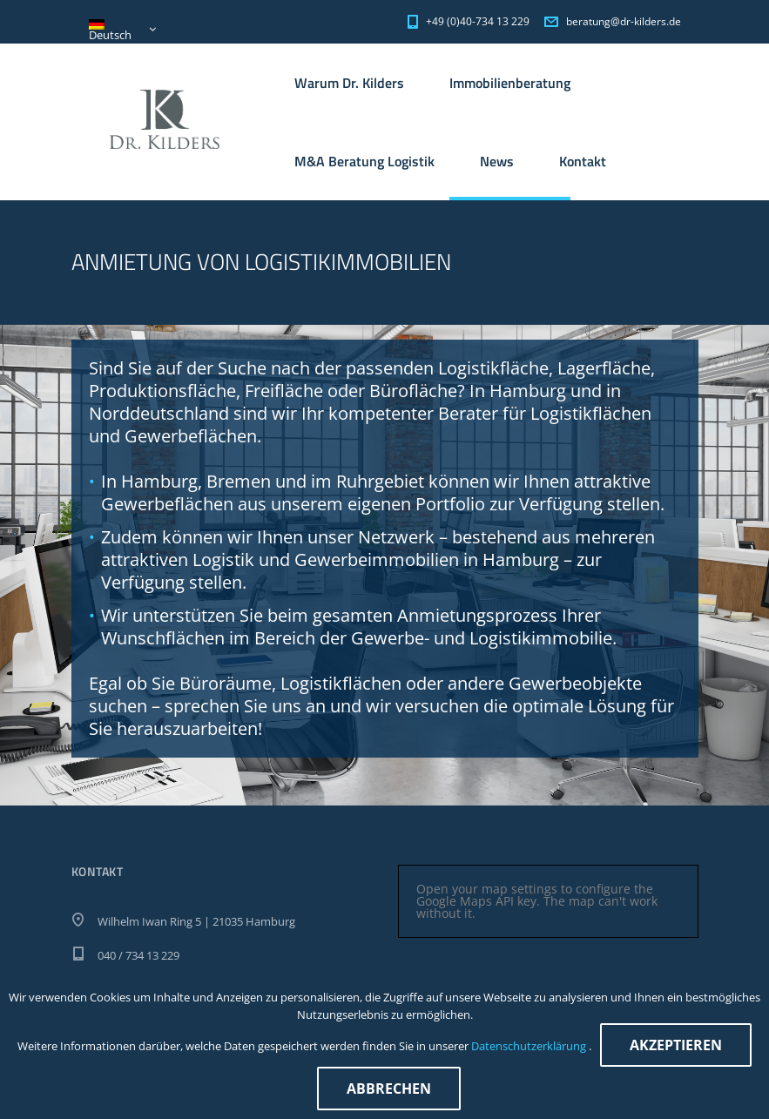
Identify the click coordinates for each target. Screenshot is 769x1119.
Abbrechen (389, 1088)
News (497, 161)
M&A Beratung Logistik (364, 161)
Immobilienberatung (509, 82)
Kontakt (582, 161)
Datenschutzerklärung (530, 1046)
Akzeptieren (676, 1045)
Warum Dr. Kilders (349, 82)
